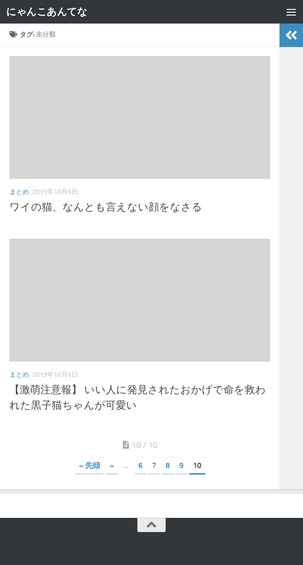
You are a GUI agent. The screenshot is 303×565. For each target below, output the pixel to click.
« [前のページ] (112, 465)
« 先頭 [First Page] (89, 465)
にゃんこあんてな (46, 11)
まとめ (19, 192)
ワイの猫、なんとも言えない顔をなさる (105, 207)
